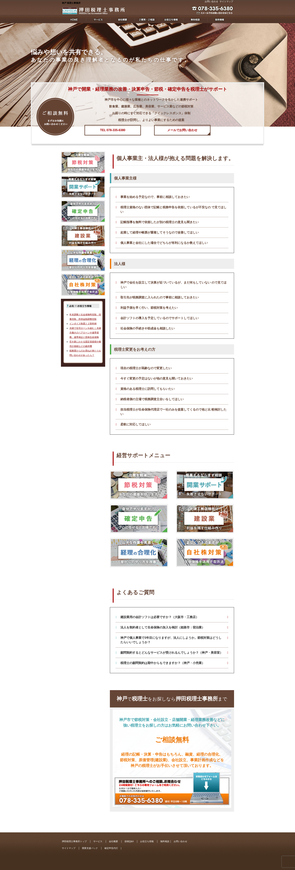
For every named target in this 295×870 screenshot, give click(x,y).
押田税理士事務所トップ (74, 841)
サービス (97, 841)
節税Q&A (129, 841)
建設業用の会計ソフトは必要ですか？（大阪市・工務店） (159, 617)
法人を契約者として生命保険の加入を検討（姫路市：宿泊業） (162, 627)
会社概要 (113, 841)
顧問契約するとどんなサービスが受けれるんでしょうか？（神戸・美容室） (171, 652)
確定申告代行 (111, 848)
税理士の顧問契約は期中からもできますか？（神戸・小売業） (162, 663)
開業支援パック (90, 848)
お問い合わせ (211, 1)
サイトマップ (226, 1)
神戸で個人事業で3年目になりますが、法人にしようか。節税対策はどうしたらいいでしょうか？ (170, 640)
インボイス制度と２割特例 (83, 323)
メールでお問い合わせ (182, 130)
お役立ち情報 (147, 841)
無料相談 (164, 841)
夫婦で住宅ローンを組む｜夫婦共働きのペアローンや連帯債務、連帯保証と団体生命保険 (85, 332)
